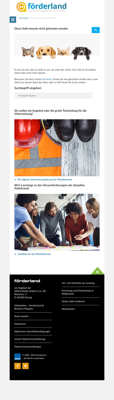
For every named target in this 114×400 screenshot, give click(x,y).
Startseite (23, 18)
